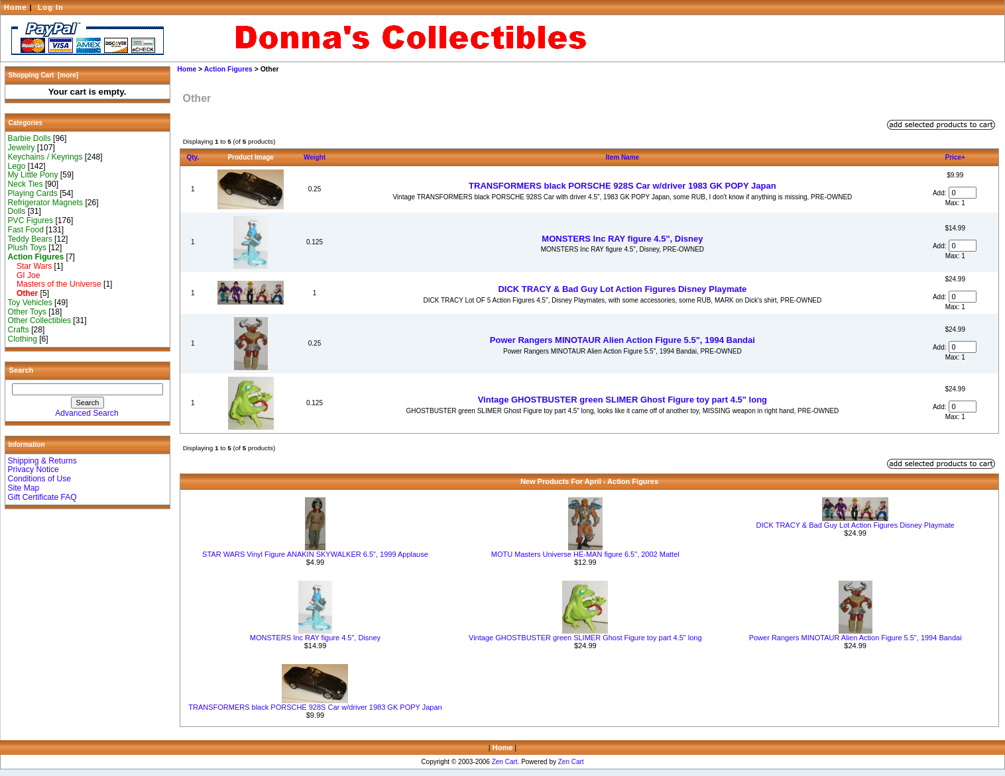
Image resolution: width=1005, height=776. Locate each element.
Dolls (17, 211)
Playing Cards (33, 193)
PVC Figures (31, 220)
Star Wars (30, 266)
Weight (314, 157)
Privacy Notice (33, 469)
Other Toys (27, 311)
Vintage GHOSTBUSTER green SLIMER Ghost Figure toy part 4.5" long (622, 400)
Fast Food (26, 229)
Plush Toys (27, 247)
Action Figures (228, 69)
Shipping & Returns (42, 460)
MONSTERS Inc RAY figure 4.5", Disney (622, 239)
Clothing (22, 339)
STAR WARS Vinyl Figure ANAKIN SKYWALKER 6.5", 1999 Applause (315, 554)
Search (21, 370)
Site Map (24, 488)
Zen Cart (505, 761)
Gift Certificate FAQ (42, 497)
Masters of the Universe (54, 284)
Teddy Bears (30, 239)
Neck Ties (25, 184)
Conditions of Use (39, 478)
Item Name (623, 157)
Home (15, 7)
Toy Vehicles (30, 302)
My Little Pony (33, 174)
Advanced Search (86, 413)
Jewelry (21, 147)
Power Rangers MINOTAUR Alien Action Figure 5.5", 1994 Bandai (622, 340)
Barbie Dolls (29, 138)
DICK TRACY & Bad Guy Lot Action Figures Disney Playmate (622, 289)
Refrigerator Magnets (46, 202)
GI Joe (24, 275)
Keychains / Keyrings (45, 157)
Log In (51, 7)
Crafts (18, 329)
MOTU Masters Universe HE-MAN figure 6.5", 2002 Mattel (585, 554)
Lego (17, 166)
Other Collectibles (39, 320)
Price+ (955, 157)
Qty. (193, 157)
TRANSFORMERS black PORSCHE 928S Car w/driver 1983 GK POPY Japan (622, 186)
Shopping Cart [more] (44, 75)
